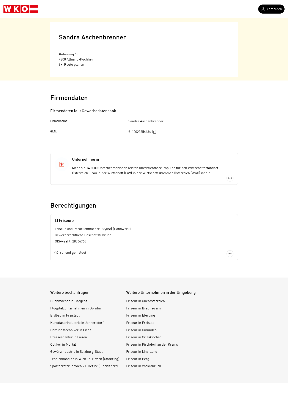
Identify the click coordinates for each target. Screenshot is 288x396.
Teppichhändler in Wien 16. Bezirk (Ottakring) (84, 359)
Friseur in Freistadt (141, 323)
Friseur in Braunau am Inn (146, 308)
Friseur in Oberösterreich (145, 301)
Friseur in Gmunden (141, 330)
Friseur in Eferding (140, 315)
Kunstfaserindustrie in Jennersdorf (77, 323)
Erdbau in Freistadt (65, 315)
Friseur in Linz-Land (141, 352)
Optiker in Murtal (63, 344)
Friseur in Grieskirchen (144, 337)
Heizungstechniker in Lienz (70, 330)
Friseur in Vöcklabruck (143, 366)
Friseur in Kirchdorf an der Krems (152, 344)
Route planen (71, 64)
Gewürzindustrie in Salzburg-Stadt (76, 352)
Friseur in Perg (137, 359)
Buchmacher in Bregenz (68, 301)
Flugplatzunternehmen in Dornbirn (76, 308)
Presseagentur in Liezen (68, 337)
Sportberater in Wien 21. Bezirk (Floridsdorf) (84, 366)
